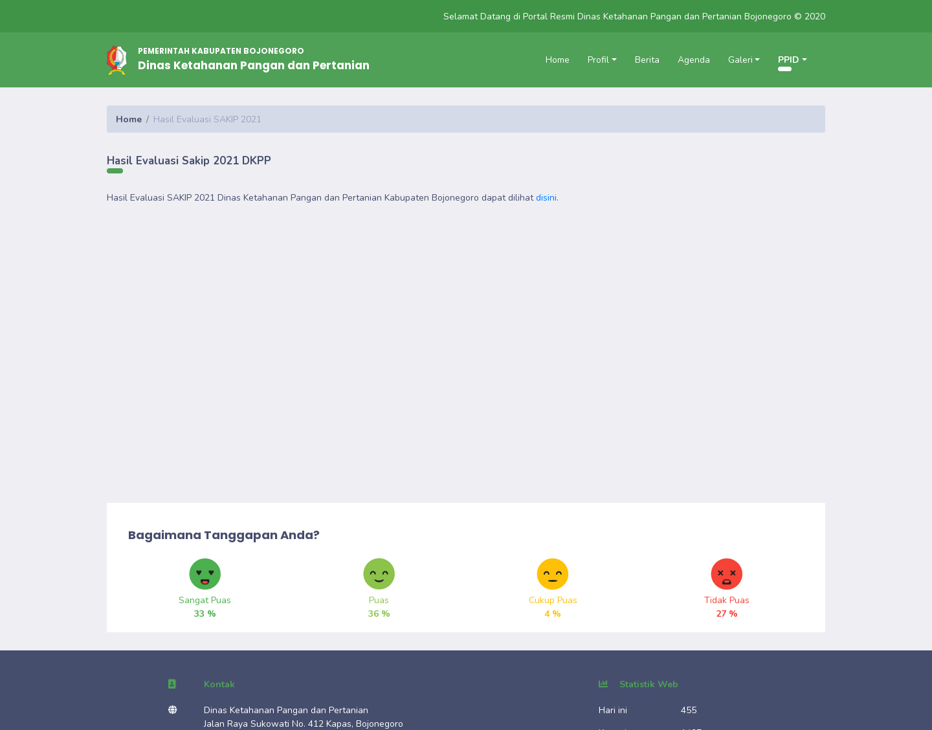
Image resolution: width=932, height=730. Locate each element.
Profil (598, 60)
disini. (547, 198)
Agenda (694, 60)
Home (558, 60)
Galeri (740, 60)
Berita (647, 60)
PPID (788, 60)
